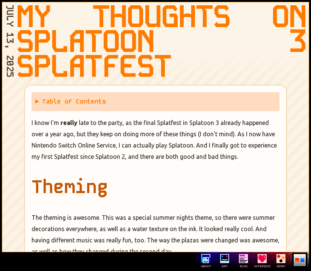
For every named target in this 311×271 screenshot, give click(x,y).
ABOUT (206, 261)
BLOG (243, 261)
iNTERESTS (262, 261)
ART (224, 261)
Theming (70, 186)
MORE (280, 261)
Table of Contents (74, 101)
